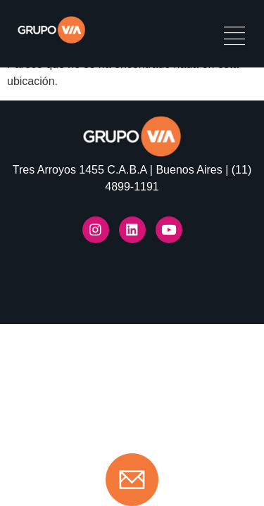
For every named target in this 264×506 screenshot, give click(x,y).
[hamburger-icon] (234, 37)
